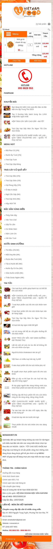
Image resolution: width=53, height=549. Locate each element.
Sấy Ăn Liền (9, 224)
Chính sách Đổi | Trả (11, 480)
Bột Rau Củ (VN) (11, 150)
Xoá (20, 50)
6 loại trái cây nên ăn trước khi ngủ (25, 417)
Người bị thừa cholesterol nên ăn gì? (26, 352)
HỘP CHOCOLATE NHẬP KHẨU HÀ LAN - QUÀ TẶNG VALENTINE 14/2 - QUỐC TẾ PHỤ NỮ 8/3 (29, 137)
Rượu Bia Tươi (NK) (13, 259)
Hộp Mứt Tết (10, 203)
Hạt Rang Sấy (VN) (12, 185)
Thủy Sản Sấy (10, 215)
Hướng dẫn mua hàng (11, 473)
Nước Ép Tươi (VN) (12, 155)
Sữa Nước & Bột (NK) (13, 273)
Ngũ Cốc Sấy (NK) (12, 194)
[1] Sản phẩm (41, 24)
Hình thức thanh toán (11, 476)
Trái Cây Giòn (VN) (12, 181)
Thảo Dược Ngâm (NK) (14, 278)
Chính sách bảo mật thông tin (14, 483)
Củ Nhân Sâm (10, 229)
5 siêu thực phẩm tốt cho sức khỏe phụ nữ (28, 365)
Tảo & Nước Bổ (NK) (13, 264)
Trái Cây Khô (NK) (12, 199)
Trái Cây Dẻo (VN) (12, 176)
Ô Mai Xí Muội (10, 190)
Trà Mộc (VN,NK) (11, 250)
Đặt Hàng (38, 61)
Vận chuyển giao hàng (11, 486)
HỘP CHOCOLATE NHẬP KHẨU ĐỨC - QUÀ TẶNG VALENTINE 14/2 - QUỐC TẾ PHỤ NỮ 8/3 (29, 403)
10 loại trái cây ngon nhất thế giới (25, 325)
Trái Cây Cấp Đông (12, 164)
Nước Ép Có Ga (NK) (13, 268)
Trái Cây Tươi (10, 160)
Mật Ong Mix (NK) (12, 255)
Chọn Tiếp (17, 61)
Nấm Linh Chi (10, 234)
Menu (15, 34)
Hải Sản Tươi (10, 238)
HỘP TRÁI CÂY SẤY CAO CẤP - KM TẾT (28, 121)
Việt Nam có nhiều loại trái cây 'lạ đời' (26, 359)
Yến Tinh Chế (10, 220)
